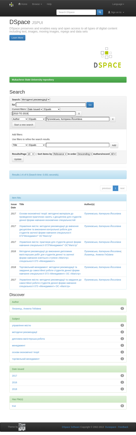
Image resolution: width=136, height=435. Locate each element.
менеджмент (18, 345)
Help (49, 4)
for (13, 104)
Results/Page (19, 154)
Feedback (123, 427)
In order (72, 154)
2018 (14, 389)
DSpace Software (71, 427)
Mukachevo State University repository (33, 79)
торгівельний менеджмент (26, 359)
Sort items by (45, 154)
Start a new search (23, 124)
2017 (14, 375)
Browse (37, 4)
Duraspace (110, 427)
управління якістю (21, 325)
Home (22, 4)
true (14, 406)
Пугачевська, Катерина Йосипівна (102, 213)
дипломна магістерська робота (28, 339)
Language (118, 4)
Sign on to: (116, 12)
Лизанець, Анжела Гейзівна (98, 254)
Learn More (17, 37)
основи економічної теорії (25, 352)
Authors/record (101, 154)
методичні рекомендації (24, 332)
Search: (16, 99)
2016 (14, 382)
